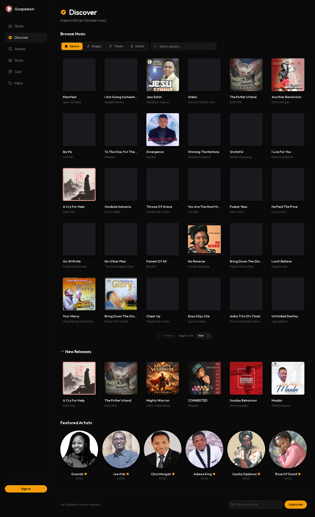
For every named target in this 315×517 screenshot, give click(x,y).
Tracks (116, 46)
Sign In (26, 489)
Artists (137, 46)
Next (204, 335)
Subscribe (296, 504)
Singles (94, 46)
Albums (72, 46)
